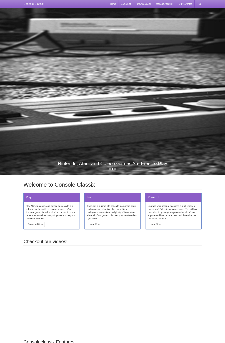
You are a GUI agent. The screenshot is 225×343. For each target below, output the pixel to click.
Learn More (94, 224)
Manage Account (165, 4)
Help (199, 4)
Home (113, 4)
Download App (144, 4)
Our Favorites (185, 4)
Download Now (35, 224)
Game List (126, 4)
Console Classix (33, 3)
